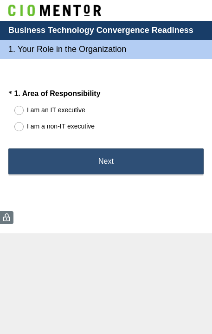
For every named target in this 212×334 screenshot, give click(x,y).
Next (106, 161)
